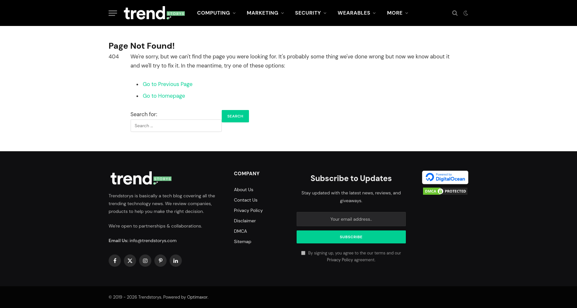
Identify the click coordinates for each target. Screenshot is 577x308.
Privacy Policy (248, 210)
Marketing (262, 12)
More (395, 12)
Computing (213, 12)
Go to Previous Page (168, 84)
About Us (243, 189)
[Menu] (113, 13)
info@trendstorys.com (153, 240)
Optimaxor (197, 297)
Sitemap (243, 241)
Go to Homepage (164, 95)
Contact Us (246, 200)
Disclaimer (245, 221)
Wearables (354, 12)
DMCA (240, 231)
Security (308, 12)
